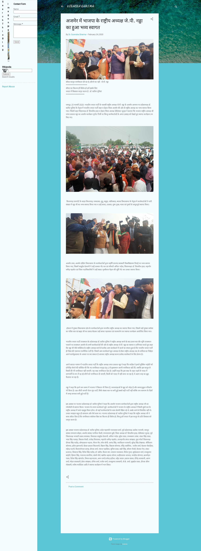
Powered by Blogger (119, 539)
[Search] (176, 7)
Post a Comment (76, 486)
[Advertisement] (169, 52)
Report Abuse (8, 86)
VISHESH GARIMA (80, 6)
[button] (151, 19)
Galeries (125, 544)
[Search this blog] (2, 55)
